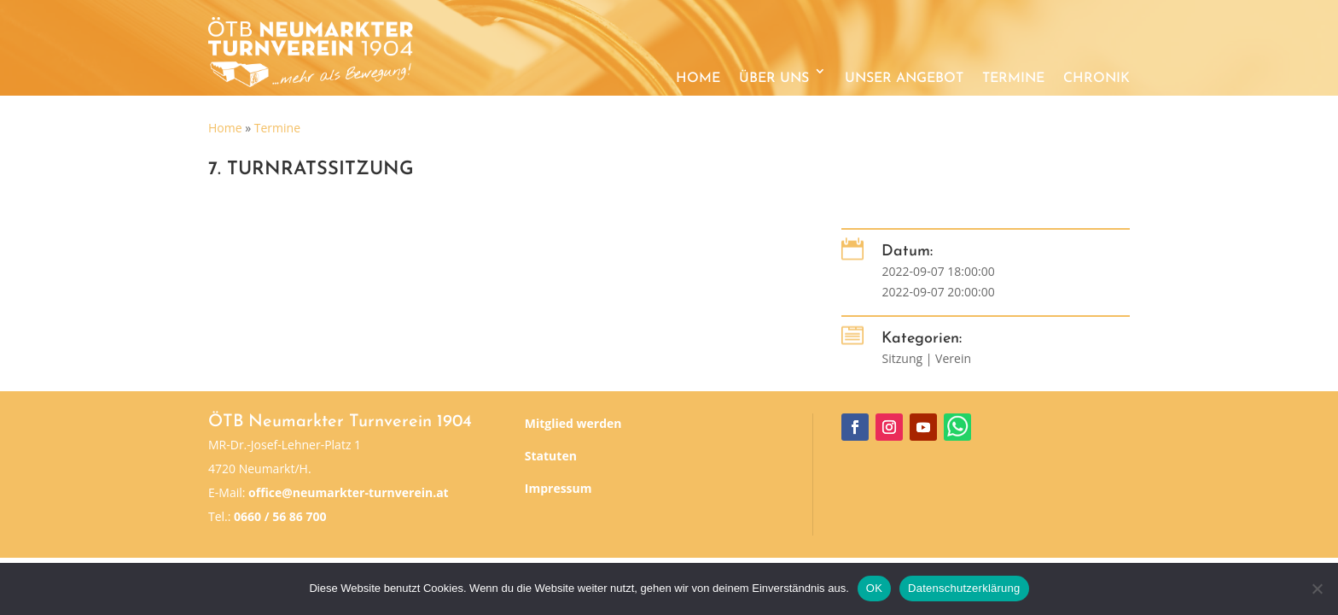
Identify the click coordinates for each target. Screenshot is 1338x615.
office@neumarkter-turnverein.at (348, 492)
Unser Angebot (904, 78)
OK (874, 588)
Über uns (774, 78)
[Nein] (1316, 588)
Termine (1013, 78)
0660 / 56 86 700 (280, 516)
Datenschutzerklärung (964, 588)
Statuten (551, 456)
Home (698, 78)
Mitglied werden (573, 423)
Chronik (1096, 78)
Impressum (558, 488)
